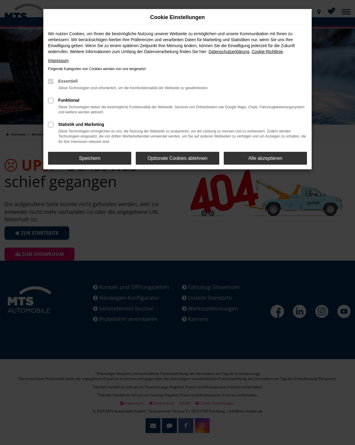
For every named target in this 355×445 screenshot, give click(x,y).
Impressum (58, 60)
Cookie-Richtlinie (267, 51)
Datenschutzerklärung (229, 51)
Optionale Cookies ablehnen (177, 158)
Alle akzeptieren (265, 158)
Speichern (90, 158)
